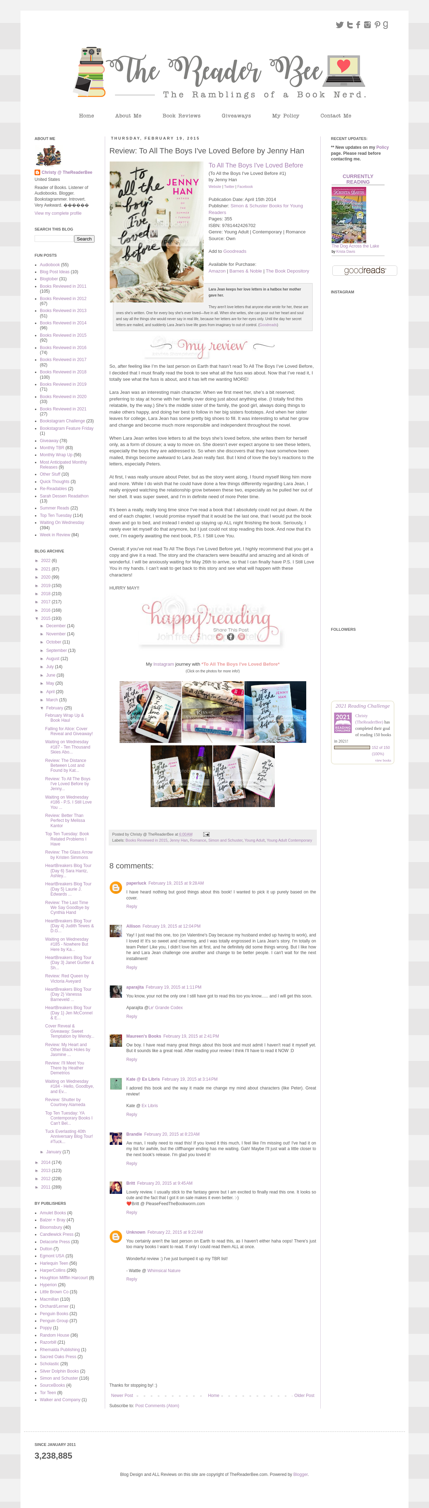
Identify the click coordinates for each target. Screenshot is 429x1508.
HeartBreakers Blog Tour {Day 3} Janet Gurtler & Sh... (69, 962)
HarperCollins (53, 1270)
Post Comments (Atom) (157, 1405)
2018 (46, 593)
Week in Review (55, 534)
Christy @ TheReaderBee (67, 172)
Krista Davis (345, 252)
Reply (131, 906)
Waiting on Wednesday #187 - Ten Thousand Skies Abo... (67, 747)
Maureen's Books (143, 1036)
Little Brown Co (54, 1291)
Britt (130, 1183)
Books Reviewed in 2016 (63, 347)
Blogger (300, 1474)
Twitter (229, 187)
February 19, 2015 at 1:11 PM (173, 987)
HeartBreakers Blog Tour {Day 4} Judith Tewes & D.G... (69, 926)
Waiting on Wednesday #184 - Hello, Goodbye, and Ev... (69, 1086)
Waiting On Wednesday (62, 522)
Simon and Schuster (226, 840)
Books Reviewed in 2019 (63, 384)
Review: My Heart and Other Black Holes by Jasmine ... (67, 1049)
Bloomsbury (51, 1227)
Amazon (217, 271)
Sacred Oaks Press (58, 1356)
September (57, 650)
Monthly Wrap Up (56, 454)
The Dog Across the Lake (355, 246)
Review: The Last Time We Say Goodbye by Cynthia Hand (67, 907)
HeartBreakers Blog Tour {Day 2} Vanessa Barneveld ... (68, 994)
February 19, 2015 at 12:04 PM (171, 926)
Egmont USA (52, 1255)
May (50, 683)
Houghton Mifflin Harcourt (64, 1277)
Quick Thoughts (55, 481)
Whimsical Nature (164, 1270)
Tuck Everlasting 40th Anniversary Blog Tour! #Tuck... (69, 1136)
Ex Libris (150, 1105)
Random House (54, 1335)
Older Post (304, 1395)
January (54, 1151)
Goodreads (234, 251)
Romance (198, 840)
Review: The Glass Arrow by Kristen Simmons (69, 855)
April (51, 691)
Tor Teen (48, 1392)
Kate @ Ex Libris (143, 1079)
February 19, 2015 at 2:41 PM (191, 1036)
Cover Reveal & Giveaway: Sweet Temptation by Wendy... (69, 1031)
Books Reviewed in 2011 (63, 286)
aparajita (135, 987)
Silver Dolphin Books (59, 1371)
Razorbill (48, 1342)
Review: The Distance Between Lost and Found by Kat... (65, 765)
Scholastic (49, 1363)
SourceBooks (52, 1385)
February (55, 708)
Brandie (134, 1134)
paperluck (136, 883)
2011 (46, 1187)
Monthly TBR (52, 447)
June (51, 675)
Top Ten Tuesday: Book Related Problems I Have (67, 839)
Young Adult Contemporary (289, 840)
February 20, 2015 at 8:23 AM (172, 1134)
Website (215, 187)
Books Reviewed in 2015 (147, 840)
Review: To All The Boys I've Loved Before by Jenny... (67, 784)
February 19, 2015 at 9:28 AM (176, 883)
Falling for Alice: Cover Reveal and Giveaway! (69, 731)
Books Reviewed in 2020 (63, 396)
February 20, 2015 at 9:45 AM (165, 1183)
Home (213, 1395)
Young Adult (254, 840)
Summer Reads (54, 508)
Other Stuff (50, 474)
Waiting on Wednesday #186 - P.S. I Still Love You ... (68, 802)
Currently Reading (358, 179)
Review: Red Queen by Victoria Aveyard (67, 978)
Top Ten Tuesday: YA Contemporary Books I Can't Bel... (68, 1118)
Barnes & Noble (245, 271)
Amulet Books (53, 1212)
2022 (46, 560)
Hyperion (48, 1284)
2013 (46, 1170)
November (56, 633)
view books (383, 760)
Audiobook (50, 264)
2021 (46, 569)
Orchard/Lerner (54, 1306)
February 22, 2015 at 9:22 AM (175, 1232)
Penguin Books (54, 1313)
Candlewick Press (56, 1234)
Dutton (46, 1248)
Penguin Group (54, 1320)
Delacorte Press (55, 1241)
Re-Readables (53, 488)
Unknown (135, 1232)
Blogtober (49, 278)
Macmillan (49, 1299)
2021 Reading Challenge (363, 706)
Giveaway (49, 440)
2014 (46, 1162)
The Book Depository (287, 271)
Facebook (245, 187)
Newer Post (122, 1395)
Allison (133, 926)
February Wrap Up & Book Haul (64, 718)
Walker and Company (60, 1399)
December (56, 625)
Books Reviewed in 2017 (63, 359)
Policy (382, 147)
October (54, 642)
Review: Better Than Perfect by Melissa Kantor (65, 820)
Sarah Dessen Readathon (64, 496)
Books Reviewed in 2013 (63, 310)
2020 (46, 577)
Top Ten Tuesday (56, 515)
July (50, 666)
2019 (46, 585)
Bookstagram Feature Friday (66, 428)
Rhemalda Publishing (60, 1349)
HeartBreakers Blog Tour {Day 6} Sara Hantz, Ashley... (68, 870)
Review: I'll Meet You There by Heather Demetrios (64, 1068)
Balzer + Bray (52, 1219)
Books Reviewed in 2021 (63, 409)
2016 (46, 610)
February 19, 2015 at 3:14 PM (190, 1079)
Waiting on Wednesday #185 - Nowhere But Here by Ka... (67, 944)
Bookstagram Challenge (62, 421)
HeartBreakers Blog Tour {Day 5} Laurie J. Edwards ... (68, 889)
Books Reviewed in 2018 (63, 372)
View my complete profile (58, 213)
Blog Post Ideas (55, 271)
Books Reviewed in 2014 (63, 322)
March (52, 699)
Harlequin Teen (54, 1263)
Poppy (46, 1327)
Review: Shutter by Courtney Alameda (65, 1102)
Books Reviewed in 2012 (63, 298)
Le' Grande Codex (166, 1007)
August (53, 658)
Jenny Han (179, 840)
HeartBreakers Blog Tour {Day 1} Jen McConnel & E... (68, 1012)
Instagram (163, 664)
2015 (46, 618)
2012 (46, 1178)
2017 (46, 601)
